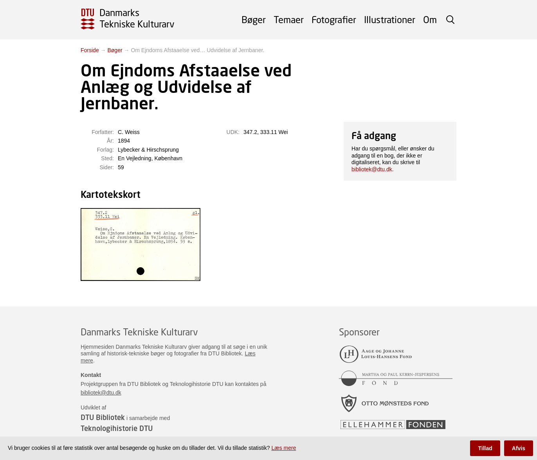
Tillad (485, 448)
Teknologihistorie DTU (117, 428)
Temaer (289, 19)
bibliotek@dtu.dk (371, 169)
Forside (90, 50)
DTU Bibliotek (103, 417)
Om (430, 19)
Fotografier (334, 19)
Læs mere (283, 448)
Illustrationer (389, 19)
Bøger (253, 19)
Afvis (518, 448)
